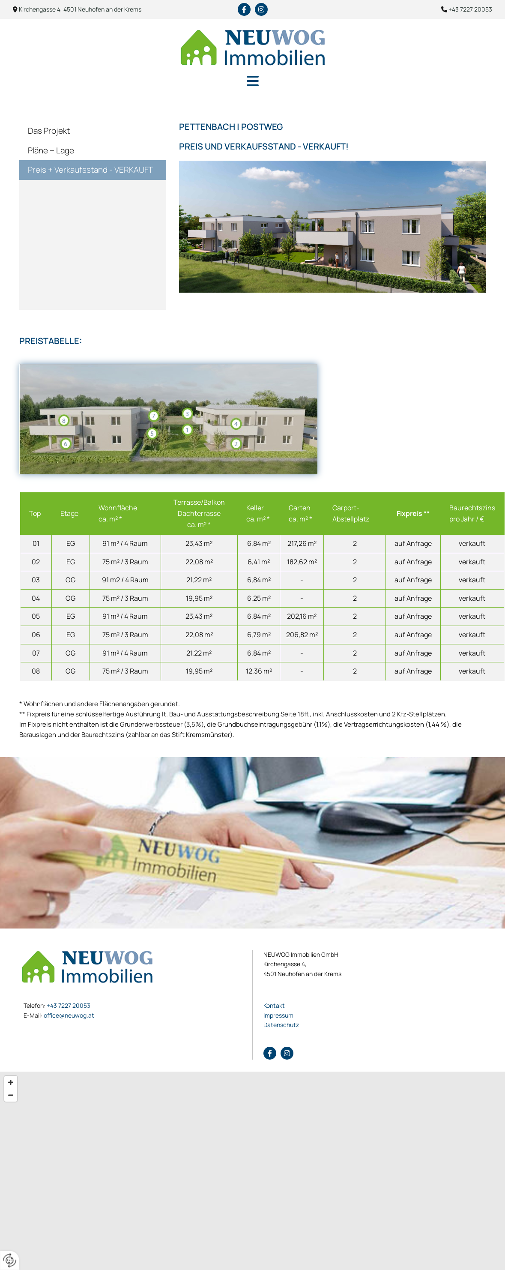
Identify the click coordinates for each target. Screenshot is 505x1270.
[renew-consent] (9, 1260)
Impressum (278, 1015)
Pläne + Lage (51, 150)
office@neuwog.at (59, 1015)
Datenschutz (281, 1025)
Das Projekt (49, 130)
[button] (252, 82)
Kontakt (274, 1005)
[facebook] (244, 9)
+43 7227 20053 (68, 1005)
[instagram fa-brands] (261, 9)
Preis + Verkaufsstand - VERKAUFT (90, 169)
